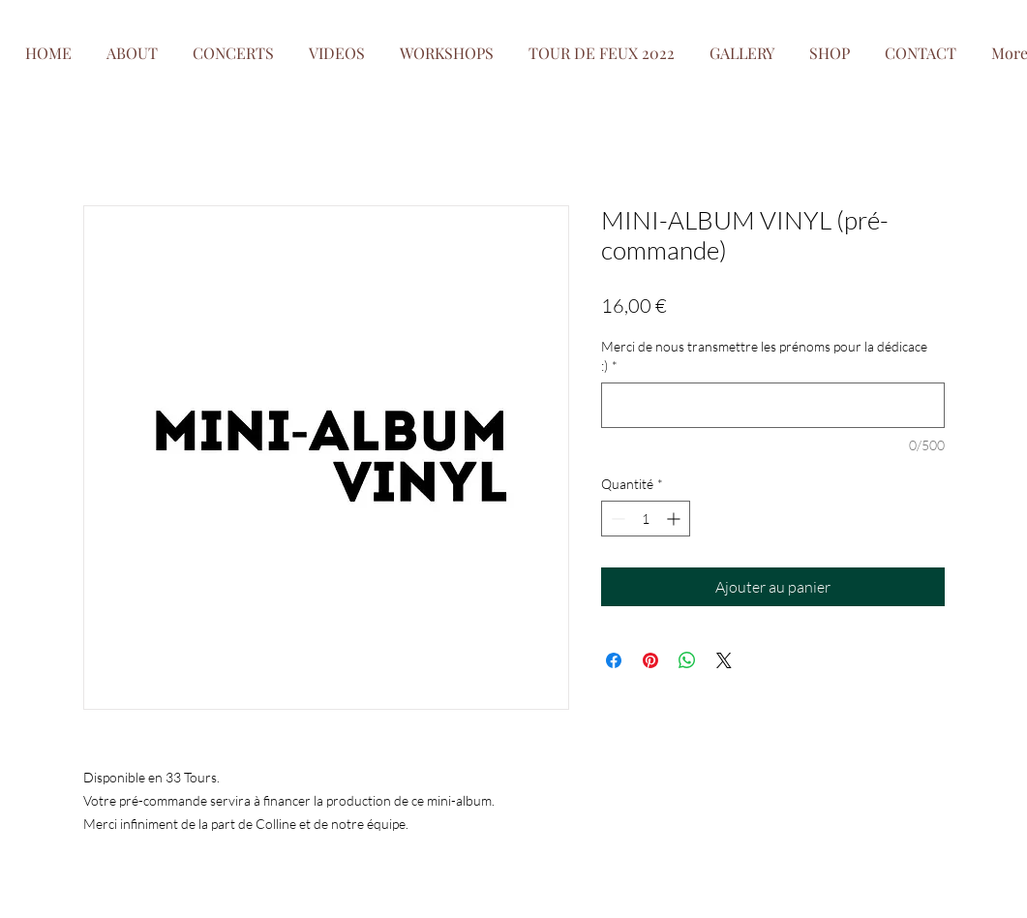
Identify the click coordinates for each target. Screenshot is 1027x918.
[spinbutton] (645, 519)
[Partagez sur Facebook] (613, 660)
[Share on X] (724, 660)
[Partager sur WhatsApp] (687, 660)
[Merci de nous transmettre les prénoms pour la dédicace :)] (773, 405)
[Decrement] (616, 519)
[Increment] (675, 519)
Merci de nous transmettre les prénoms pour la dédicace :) (764, 356)
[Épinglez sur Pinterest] (650, 660)
